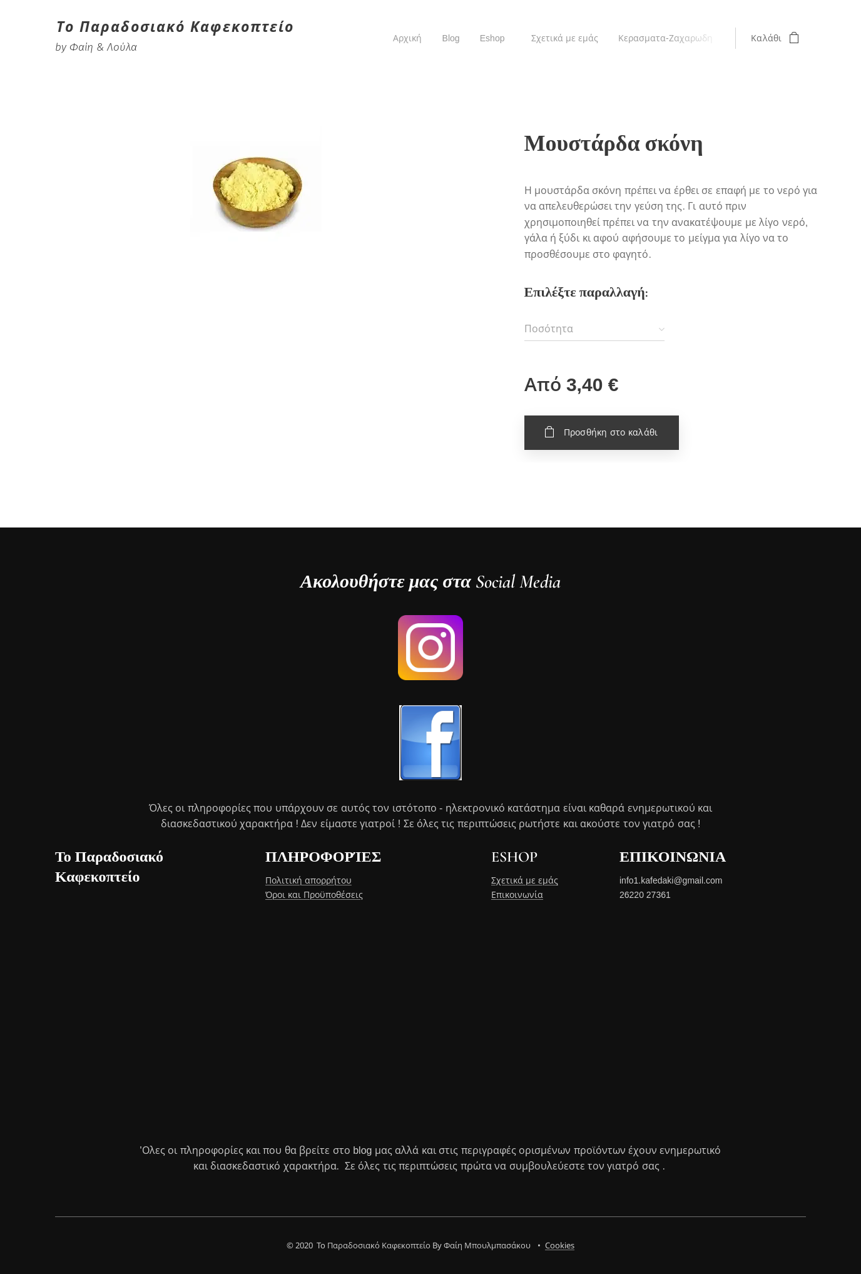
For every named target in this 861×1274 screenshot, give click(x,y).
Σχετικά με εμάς (524, 881)
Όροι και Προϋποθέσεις (314, 895)
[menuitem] (403, 38)
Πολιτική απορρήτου (308, 881)
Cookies (559, 1245)
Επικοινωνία (517, 895)
